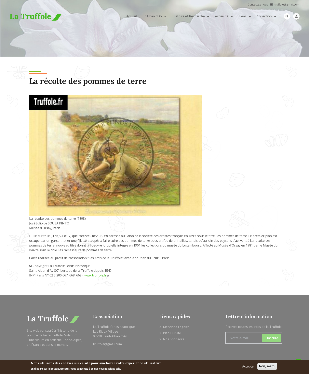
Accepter (248, 367)
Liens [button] (243, 16)
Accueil (131, 16)
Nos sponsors (173, 339)
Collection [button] (265, 16)
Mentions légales (176, 327)
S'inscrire (271, 338)
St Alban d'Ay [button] (153, 16)
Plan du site (172, 333)
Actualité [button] (222, 16)
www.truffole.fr (96, 275)
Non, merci (267, 366)
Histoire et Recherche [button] (189, 16)
